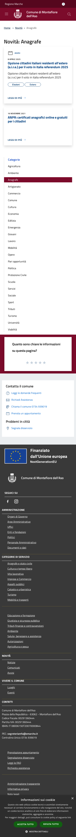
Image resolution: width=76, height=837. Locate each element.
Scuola (11, 282)
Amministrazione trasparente (23, 784)
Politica (12, 268)
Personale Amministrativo (21, 542)
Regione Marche (14, 4)
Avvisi (14, 53)
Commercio (14, 193)
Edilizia (12, 221)
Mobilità (12, 248)
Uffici (10, 527)
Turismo (12, 316)
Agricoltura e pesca (18, 646)
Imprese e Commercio (19, 579)
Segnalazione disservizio (20, 758)
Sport (11, 302)
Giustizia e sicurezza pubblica (23, 621)
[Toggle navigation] (6, 14)
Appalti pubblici (15, 584)
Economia (13, 214)
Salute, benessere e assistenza (24, 636)
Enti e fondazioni (16, 532)
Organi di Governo (17, 516)
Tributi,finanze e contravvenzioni (25, 626)
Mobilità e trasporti (18, 600)
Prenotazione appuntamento (23, 752)
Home (7, 28)
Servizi (11, 289)
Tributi (11, 309)
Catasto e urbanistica (19, 589)
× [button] (72, 798)
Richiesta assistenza (18, 768)
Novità (18, 28)
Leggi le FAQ (14, 763)
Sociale (12, 295)
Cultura (12, 207)
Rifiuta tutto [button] (51, 824)
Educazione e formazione (21, 615)
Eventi (11, 692)
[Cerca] (69, 14)
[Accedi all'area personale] (63, 4)
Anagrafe (13, 180)
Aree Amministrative (19, 522)
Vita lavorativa (15, 574)
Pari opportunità (17, 261)
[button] (38, 831)
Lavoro (11, 241)
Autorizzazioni (15, 641)
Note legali (13, 794)
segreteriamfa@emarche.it (22, 734)
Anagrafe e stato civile (19, 563)
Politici (11, 537)
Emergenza (14, 227)
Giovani (12, 234)
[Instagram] (16, 501)
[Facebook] (8, 501)
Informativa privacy (18, 789)
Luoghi (11, 687)
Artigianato (14, 187)
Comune (12, 200)
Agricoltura (14, 166)
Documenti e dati (16, 548)
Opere (11, 255)
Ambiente (13, 173)
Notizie (11, 662)
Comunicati (13, 668)
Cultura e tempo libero (19, 569)
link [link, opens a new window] (69, 817)
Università (13, 323)
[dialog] (38, 816)
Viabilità (12, 329)
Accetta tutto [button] (25, 824)
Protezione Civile (17, 275)
